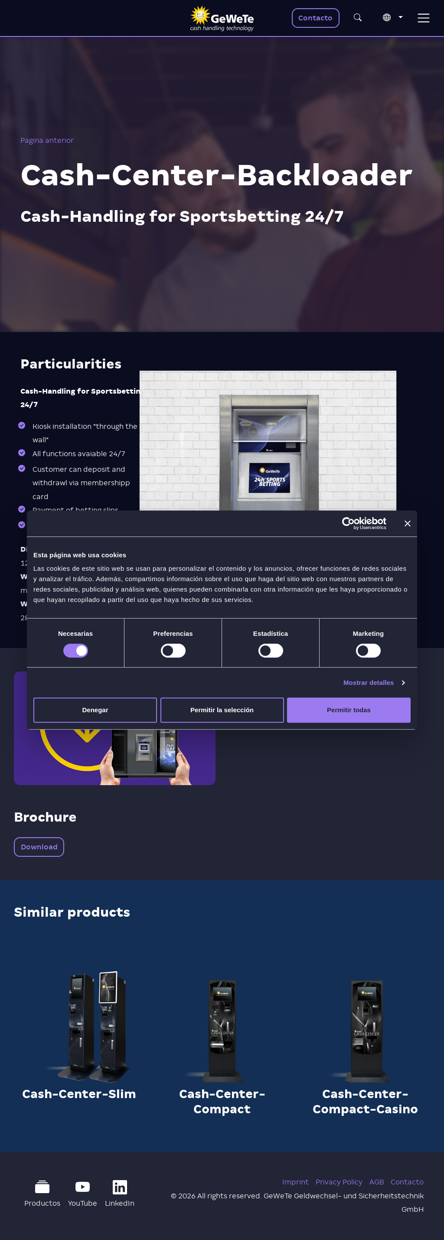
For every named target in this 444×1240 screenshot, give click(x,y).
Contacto (315, 18)
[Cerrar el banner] (408, 523)
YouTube (82, 1193)
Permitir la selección (222, 710)
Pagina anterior (47, 140)
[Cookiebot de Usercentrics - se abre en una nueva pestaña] (348, 523)
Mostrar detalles (368, 682)
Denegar (95, 710)
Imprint (295, 1182)
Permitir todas (349, 710)
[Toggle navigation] (423, 18)
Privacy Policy (339, 1182)
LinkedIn (119, 1193)
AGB (376, 1182)
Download (39, 847)
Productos (42, 1193)
